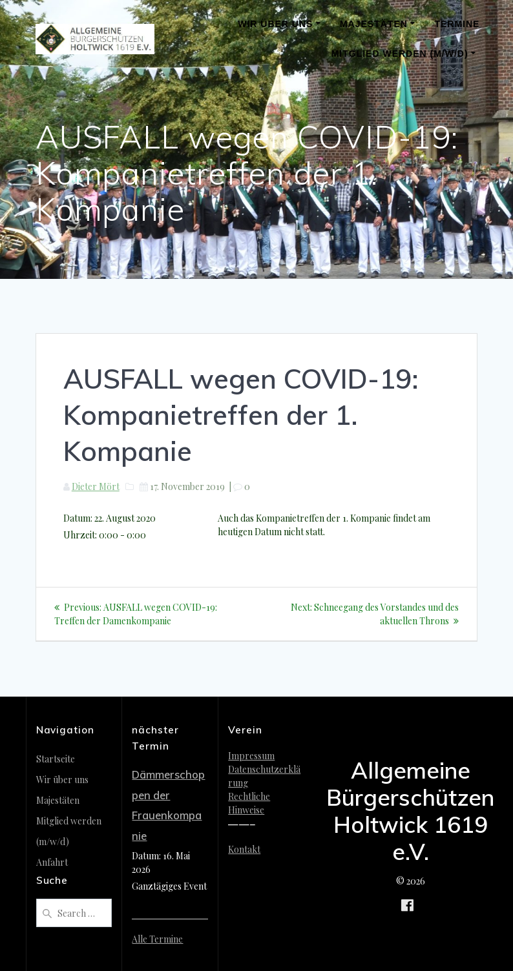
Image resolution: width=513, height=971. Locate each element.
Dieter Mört (96, 486)
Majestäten (374, 24)
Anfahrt (52, 862)
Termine (456, 24)
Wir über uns (275, 24)
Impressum (251, 756)
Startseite (55, 759)
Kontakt (244, 849)
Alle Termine (157, 939)
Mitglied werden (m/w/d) (399, 53)
